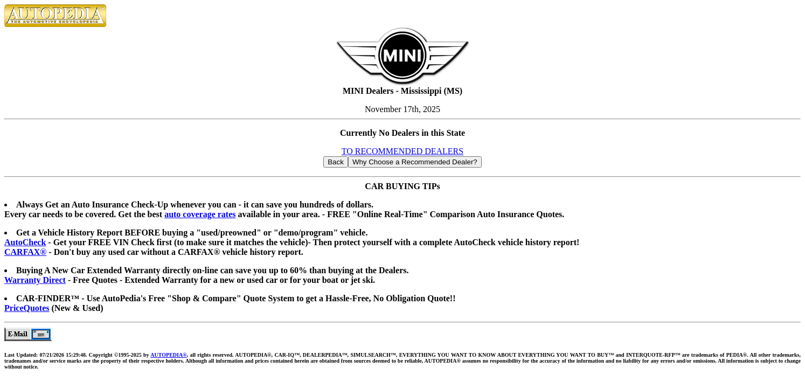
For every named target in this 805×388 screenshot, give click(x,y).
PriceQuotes (27, 308)
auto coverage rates (199, 214)
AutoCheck (25, 242)
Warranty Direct (35, 280)
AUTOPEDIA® (168, 355)
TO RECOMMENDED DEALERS (402, 151)
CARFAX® (25, 252)
